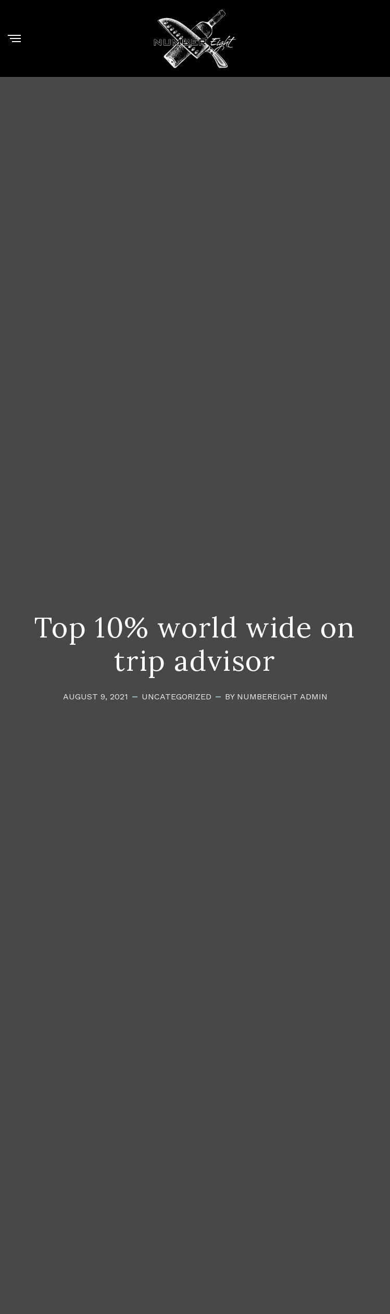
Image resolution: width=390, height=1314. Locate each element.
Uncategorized (176, 696)
